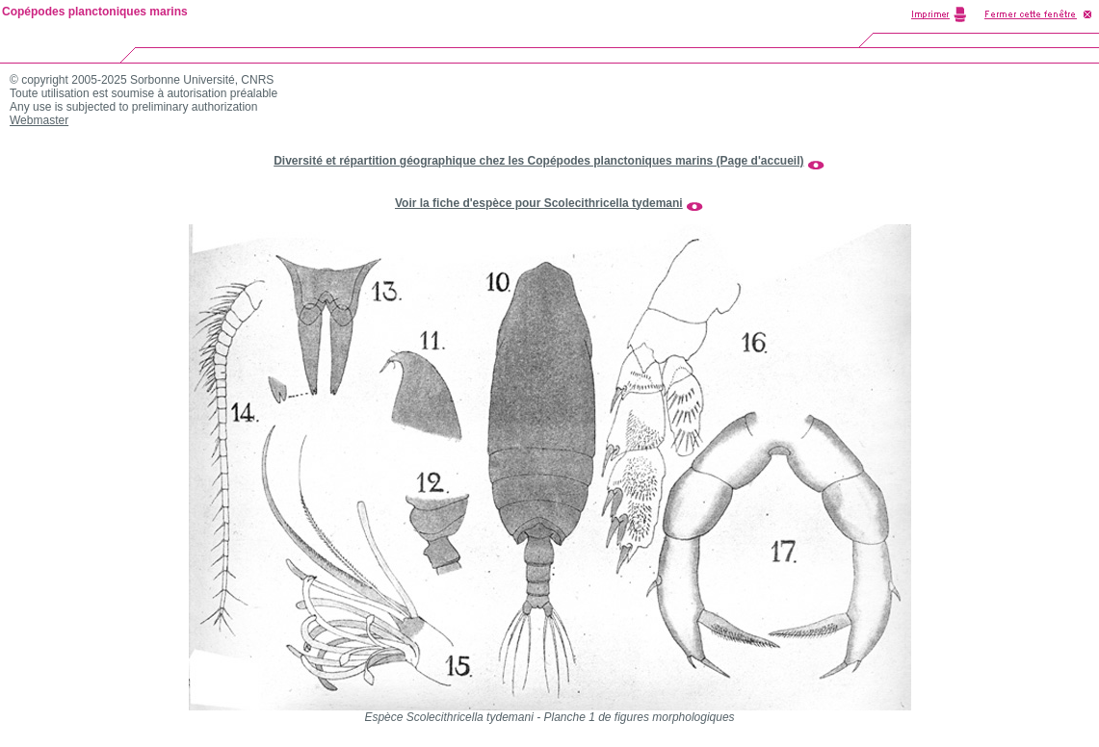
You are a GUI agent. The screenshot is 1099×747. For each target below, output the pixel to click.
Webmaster (39, 120)
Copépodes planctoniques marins (95, 11)
